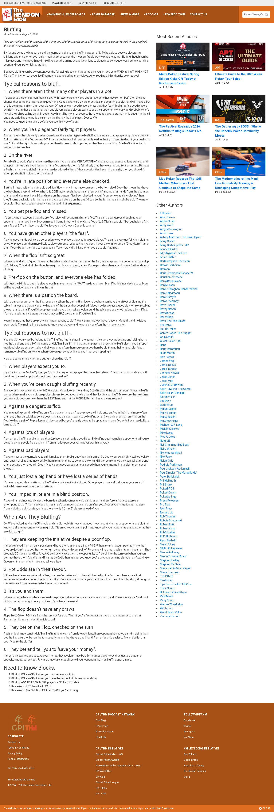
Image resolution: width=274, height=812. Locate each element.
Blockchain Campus (195, 771)
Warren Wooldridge (171, 604)
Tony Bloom (167, 588)
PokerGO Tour (175, 14)
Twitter (187, 726)
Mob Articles (167, 436)
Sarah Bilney (167, 544)
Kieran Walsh (167, 396)
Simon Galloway (169, 552)
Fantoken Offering (194, 765)
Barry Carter (167, 241)
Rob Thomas (167, 516)
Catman (165, 269)
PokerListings (168, 496)
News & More (130, 14)
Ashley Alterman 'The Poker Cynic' (180, 237)
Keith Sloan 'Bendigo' (172, 392)
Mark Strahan (168, 412)
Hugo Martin (167, 352)
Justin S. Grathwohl (171, 384)
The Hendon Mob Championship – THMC (118, 765)
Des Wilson (166, 316)
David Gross (167, 313)
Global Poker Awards (107, 759)
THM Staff (166, 576)
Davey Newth (168, 309)
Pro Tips (165, 504)
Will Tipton (166, 608)
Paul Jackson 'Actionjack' (175, 468)
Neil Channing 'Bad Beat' (174, 444)
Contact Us (198, 14)
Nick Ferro (166, 456)
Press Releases (169, 500)
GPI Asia (100, 776)
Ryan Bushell (167, 540)
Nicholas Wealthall (171, 452)
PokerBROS (167, 488)
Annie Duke (167, 233)
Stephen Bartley (169, 560)
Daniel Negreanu (170, 293)
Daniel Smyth (168, 297)
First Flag (101, 720)
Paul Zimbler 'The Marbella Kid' (178, 472)
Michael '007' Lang (171, 424)
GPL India (101, 793)
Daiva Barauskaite (171, 281)
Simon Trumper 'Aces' (173, 556)
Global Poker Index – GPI (109, 754)
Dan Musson (167, 285)
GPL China (101, 788)
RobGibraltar (167, 532)
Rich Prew (166, 508)
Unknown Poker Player (173, 592)
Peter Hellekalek (169, 476)
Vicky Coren (167, 600)
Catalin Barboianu (170, 265)
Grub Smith (167, 336)
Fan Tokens (190, 754)
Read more (168, 808)
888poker (165, 213)
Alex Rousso (167, 217)
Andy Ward (166, 225)
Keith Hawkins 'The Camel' (176, 388)
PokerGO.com (168, 492)
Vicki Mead (166, 596)
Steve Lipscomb (169, 572)
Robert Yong (167, 528)
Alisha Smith (167, 221)
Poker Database (103, 14)
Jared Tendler (168, 368)
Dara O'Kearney (169, 301)
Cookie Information (18, 758)
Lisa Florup (166, 404)
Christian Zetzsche (171, 277)
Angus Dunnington (171, 229)
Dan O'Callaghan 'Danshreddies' (179, 289)
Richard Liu (166, 512)
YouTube (189, 737)
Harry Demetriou (170, 348)
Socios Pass (191, 759)
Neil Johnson (167, 448)
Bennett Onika (168, 249)
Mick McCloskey (169, 428)
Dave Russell (167, 305)
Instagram (189, 731)
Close (264, 808)
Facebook (189, 720)
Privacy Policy (15, 753)
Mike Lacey (166, 432)
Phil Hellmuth (168, 480)
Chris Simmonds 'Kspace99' (176, 273)
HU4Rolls (101, 737)
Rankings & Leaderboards (66, 14)
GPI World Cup (104, 771)
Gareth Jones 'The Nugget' (176, 332)
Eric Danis (166, 324)
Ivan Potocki (167, 356)
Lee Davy (165, 400)
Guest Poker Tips (170, 340)
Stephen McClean (170, 564)
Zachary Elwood (169, 616)
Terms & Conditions (18, 747)
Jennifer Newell (169, 372)
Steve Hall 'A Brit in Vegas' (175, 568)
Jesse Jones (167, 376)
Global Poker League (107, 782)
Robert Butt (167, 524)
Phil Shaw (166, 484)
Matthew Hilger (169, 420)
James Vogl (167, 360)
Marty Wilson (167, 416)
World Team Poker (171, 612)
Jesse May (166, 380)
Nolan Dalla (166, 460)
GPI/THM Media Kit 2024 (21, 768)
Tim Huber (166, 580)
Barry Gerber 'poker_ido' (174, 245)
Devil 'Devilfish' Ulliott (172, 320)
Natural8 (165, 440)
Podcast (152, 14)
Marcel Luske (168, 408)
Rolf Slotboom (168, 536)
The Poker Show (104, 731)
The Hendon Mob (22, 14)
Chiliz (187, 776)
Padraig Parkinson (171, 464)
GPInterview (102, 726)
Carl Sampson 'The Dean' (175, 261)
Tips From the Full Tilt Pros (176, 584)
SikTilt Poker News (171, 548)
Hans (163, 344)
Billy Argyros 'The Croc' (173, 253)
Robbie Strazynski (171, 520)
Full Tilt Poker (168, 328)
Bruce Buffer (168, 257)
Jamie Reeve (168, 364)
